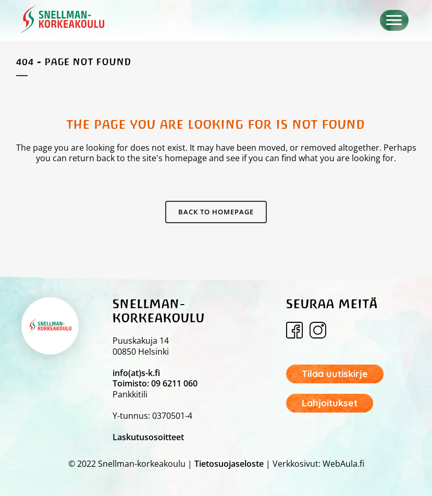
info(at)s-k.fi (136, 373)
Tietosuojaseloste (229, 463)
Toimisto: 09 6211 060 (155, 383)
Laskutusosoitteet (148, 437)
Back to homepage (216, 211)
